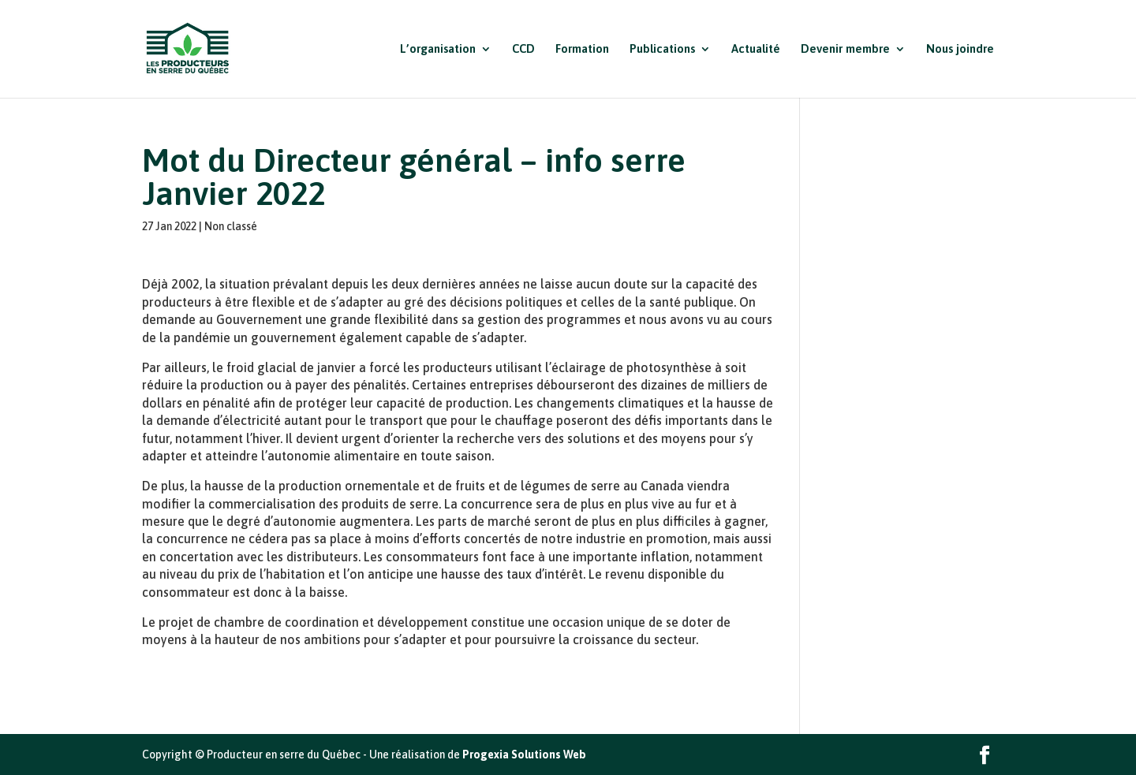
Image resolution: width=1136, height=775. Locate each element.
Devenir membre (845, 49)
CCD (523, 49)
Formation (582, 49)
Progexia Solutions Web (524, 754)
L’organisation (438, 49)
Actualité (755, 49)
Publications (662, 49)
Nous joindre (960, 49)
